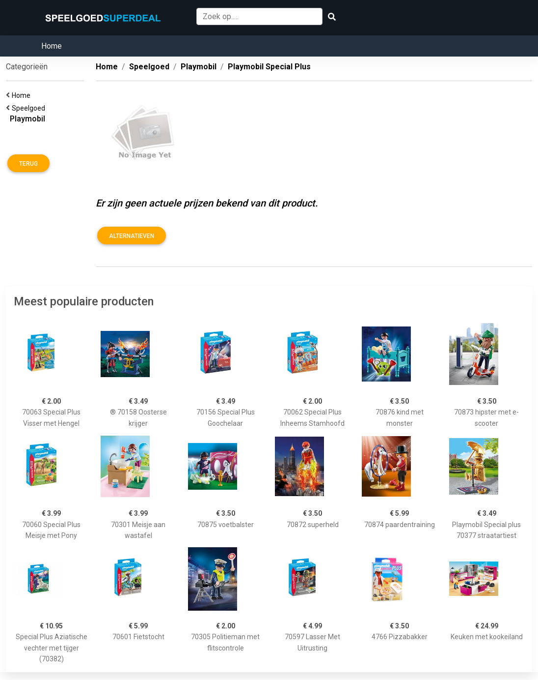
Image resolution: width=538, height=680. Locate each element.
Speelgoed (30, 108)
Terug (28, 163)
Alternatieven (131, 236)
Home (51, 46)
